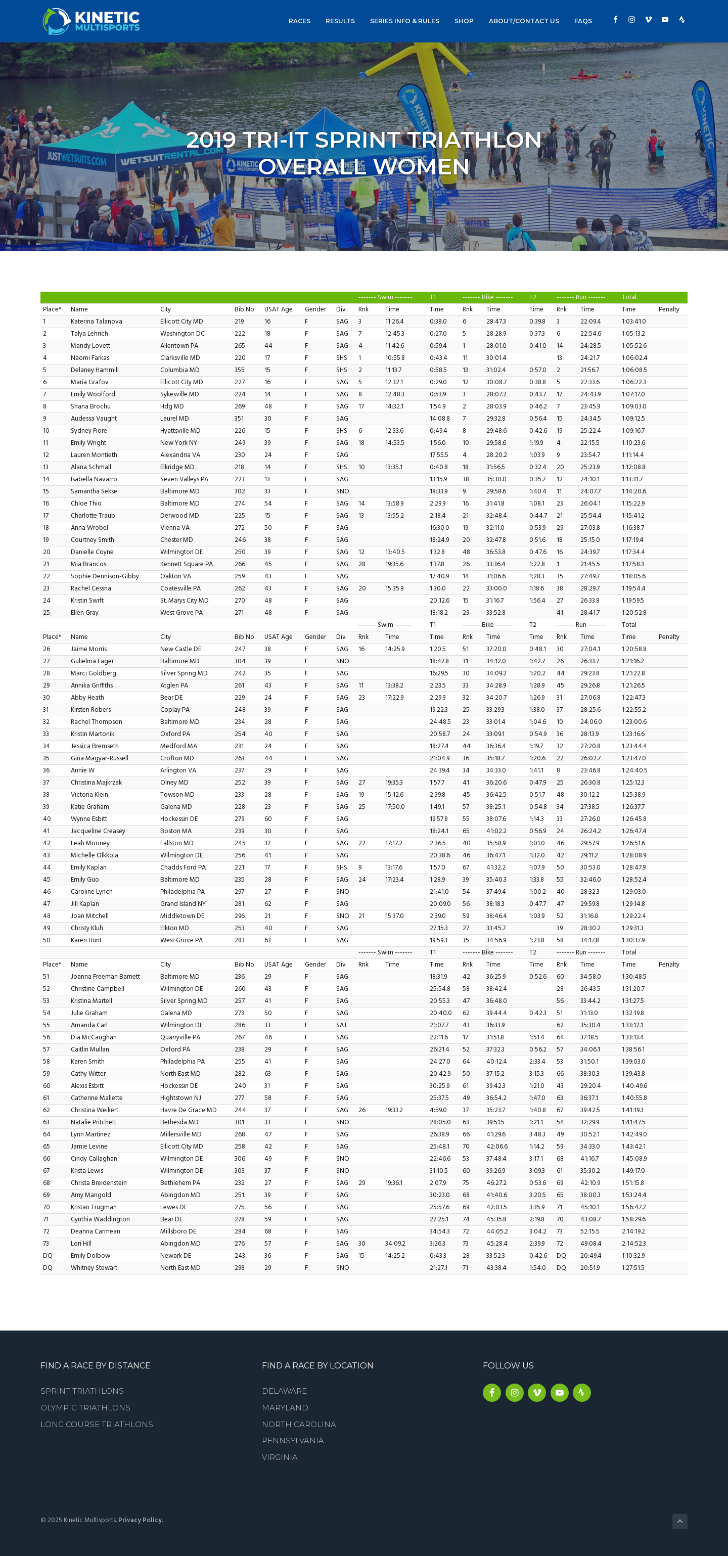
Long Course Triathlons (96, 1424)
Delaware (284, 1391)
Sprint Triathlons (82, 1391)
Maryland (285, 1407)
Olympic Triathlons (85, 1407)
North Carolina (299, 1424)
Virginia (280, 1457)
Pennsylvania (293, 1440)
